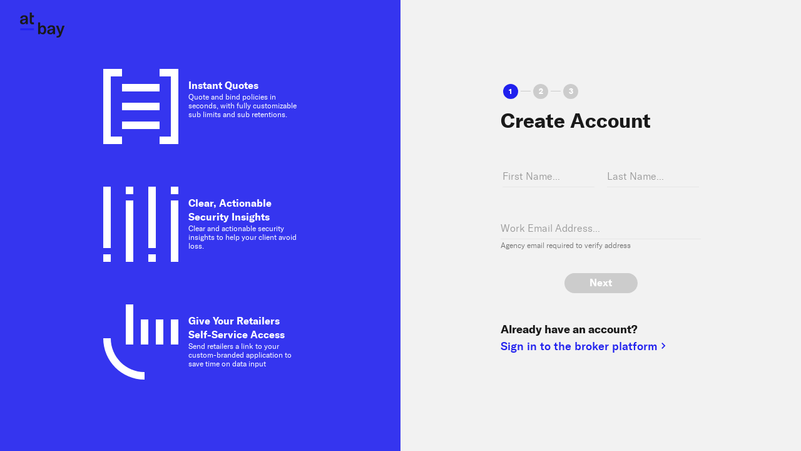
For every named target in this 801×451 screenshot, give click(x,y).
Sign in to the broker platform (585, 347)
